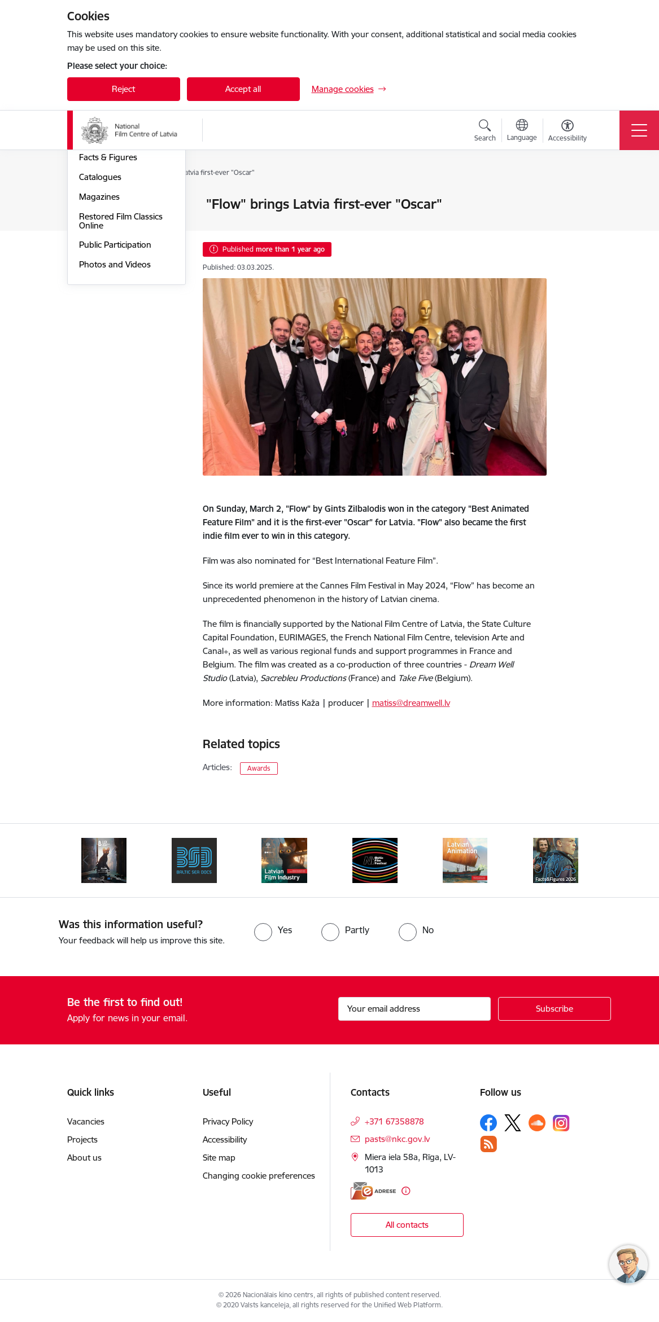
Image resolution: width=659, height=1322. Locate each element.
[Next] (574, 860)
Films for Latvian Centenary (110, 268)
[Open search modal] (485, 132)
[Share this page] (576, 227)
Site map (219, 1157)
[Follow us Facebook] (488, 1122)
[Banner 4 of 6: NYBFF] (375, 859)
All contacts (407, 1224)
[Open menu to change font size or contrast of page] (567, 132)
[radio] (273, 930)
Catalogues (100, 311)
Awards (258, 768)
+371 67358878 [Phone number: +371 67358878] (394, 1121)
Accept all (243, 89)
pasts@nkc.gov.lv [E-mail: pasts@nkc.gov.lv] (397, 1139)
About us (84, 1157)
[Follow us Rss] (488, 1144)
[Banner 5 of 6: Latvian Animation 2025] (465, 859)
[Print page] (576, 199)
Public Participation (115, 380)
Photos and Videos (115, 399)
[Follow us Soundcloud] (537, 1122)
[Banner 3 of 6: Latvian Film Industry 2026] (284, 859)
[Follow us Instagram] (561, 1123)
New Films (98, 224)
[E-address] (373, 1191)
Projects (82, 1139)
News (89, 205)
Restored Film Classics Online (121, 356)
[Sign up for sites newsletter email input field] (414, 1009)
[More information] (405, 1191)
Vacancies (85, 1121)
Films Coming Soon (115, 244)
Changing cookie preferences (259, 1175)
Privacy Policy (228, 1121)
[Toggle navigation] (639, 130)
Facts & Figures (108, 292)
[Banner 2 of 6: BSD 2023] (194, 859)
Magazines (99, 331)
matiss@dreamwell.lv (411, 702)
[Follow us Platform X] (512, 1122)
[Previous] (86, 860)
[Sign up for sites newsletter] (554, 1009)
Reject (123, 89)
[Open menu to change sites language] (522, 131)
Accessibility (225, 1139)
